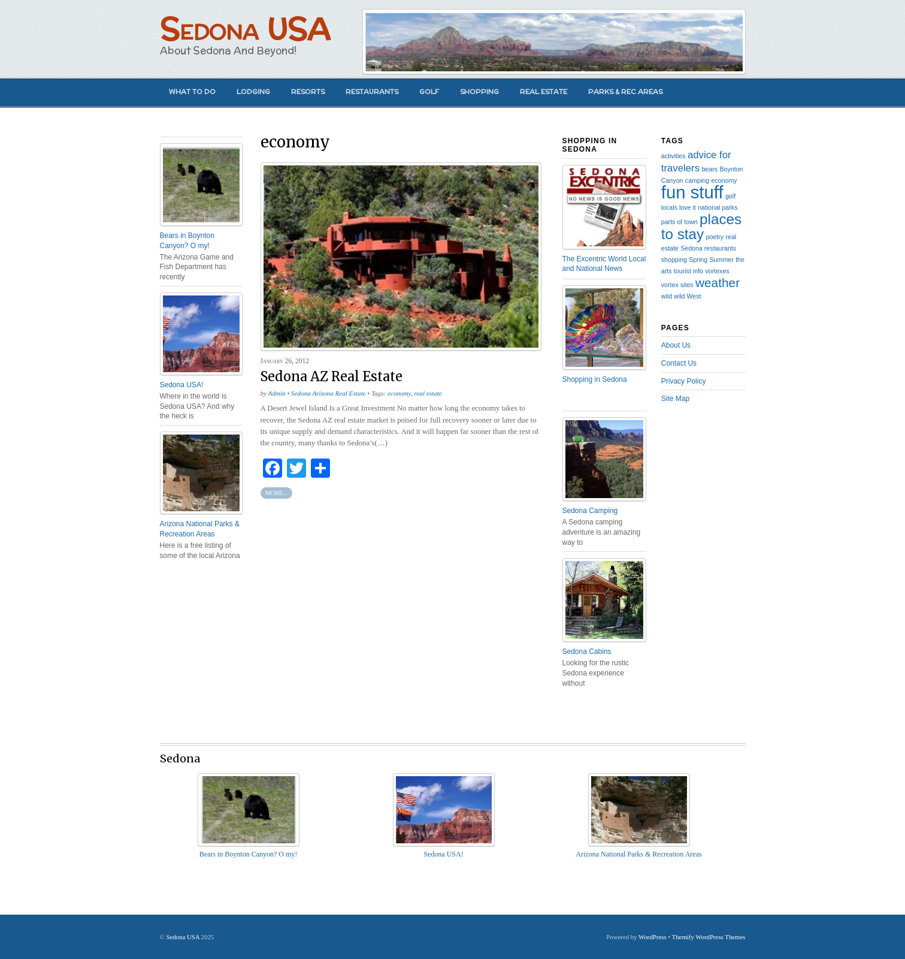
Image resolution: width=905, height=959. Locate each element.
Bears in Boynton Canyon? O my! (187, 240)
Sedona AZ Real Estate (331, 377)
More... (276, 493)
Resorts (308, 91)
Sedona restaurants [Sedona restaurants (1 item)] (708, 248)
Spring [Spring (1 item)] (698, 259)
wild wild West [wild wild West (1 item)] (681, 296)
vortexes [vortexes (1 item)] (717, 271)
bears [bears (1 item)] (709, 169)
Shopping (479, 91)
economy (399, 393)
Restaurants (372, 91)
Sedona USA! (182, 385)
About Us (676, 345)
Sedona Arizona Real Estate (328, 393)
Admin (277, 393)
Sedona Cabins (587, 651)
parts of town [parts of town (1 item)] (679, 221)
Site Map (675, 398)
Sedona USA (245, 28)
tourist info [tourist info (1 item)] (688, 271)
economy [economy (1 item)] (724, 180)
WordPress (652, 936)
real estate (428, 393)
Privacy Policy (683, 381)
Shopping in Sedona (594, 379)
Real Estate (543, 91)
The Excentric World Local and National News (604, 264)
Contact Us (679, 363)
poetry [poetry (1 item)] (715, 236)
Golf (429, 91)
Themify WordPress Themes (709, 936)
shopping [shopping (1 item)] (674, 259)
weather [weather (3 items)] (717, 282)
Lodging (253, 91)
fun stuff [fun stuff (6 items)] (692, 192)
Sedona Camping (590, 510)
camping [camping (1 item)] (697, 180)
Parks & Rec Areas (625, 91)
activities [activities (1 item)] (673, 155)
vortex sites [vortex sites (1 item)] (677, 284)
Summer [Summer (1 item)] (722, 259)
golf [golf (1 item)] (730, 196)
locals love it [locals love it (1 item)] (678, 207)
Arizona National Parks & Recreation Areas (200, 529)
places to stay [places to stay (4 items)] (701, 226)
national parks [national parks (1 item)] (717, 207)
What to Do (192, 91)
